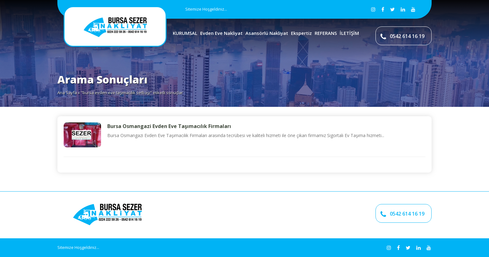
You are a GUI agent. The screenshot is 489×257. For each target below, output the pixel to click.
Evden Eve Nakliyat (221, 33)
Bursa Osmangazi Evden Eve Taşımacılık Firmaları (169, 126)
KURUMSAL (185, 33)
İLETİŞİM (349, 33)
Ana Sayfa (67, 92)
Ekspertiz (301, 33)
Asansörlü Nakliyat (266, 33)
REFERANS (326, 33)
